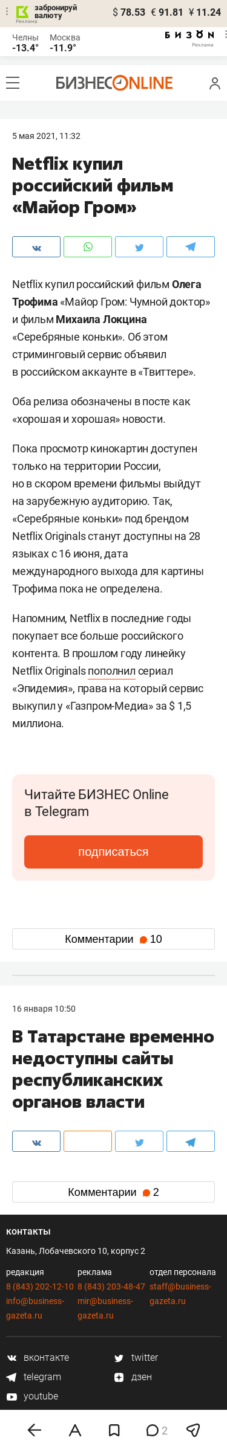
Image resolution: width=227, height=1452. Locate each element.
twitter (136, 1357)
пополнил (111, 670)
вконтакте (37, 1357)
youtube (32, 1396)
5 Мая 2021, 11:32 (46, 136)
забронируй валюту (56, 11)
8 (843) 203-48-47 (111, 1286)
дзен (133, 1377)
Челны (25, 37)
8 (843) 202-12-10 (40, 1286)
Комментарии (113, 939)
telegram (33, 1377)
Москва (65, 37)
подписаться (113, 851)
